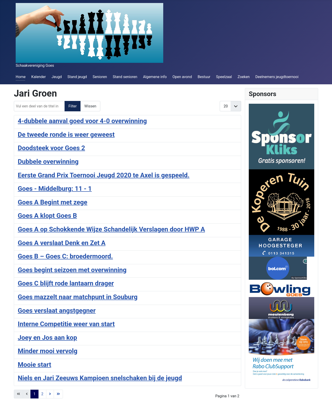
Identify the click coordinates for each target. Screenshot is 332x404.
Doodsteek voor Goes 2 (51, 148)
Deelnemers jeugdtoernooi (277, 77)
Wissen (90, 106)
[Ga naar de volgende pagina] (50, 394)
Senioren (100, 77)
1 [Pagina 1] (34, 394)
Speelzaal (224, 77)
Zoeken (243, 77)
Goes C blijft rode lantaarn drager (66, 283)
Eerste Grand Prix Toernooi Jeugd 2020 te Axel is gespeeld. (104, 175)
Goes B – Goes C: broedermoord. (65, 256)
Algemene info (155, 77)
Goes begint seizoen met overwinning (72, 270)
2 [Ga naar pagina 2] (42, 394)
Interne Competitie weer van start (66, 324)
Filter (72, 106)
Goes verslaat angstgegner (57, 310)
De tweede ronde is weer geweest (66, 134)
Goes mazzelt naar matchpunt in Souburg (77, 297)
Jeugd (57, 77)
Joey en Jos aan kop (47, 337)
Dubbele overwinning (48, 161)
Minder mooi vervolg (47, 351)
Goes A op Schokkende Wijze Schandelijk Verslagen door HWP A (111, 229)
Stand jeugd (77, 77)
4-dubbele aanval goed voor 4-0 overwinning (82, 121)
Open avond (182, 77)
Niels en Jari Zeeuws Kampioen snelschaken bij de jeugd (100, 378)
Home (21, 77)
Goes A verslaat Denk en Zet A (61, 243)
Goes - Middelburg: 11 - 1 (55, 188)
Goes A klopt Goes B (47, 215)
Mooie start (34, 364)
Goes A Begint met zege (52, 202)
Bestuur (204, 77)
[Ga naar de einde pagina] (58, 394)
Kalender (38, 77)
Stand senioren (125, 77)
